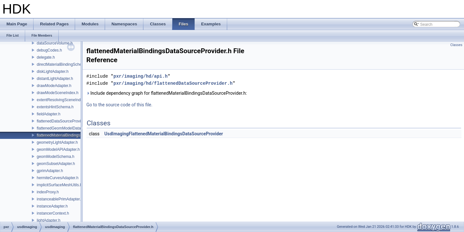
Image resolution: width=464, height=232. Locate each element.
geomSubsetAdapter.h (56, 163)
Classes (456, 45)
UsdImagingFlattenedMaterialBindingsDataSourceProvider (163, 133)
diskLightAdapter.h (53, 71)
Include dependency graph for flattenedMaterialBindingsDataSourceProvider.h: (166, 93)
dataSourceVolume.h (54, 43)
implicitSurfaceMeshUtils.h (59, 185)
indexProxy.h (48, 192)
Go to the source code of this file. (119, 104)
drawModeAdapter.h (54, 85)
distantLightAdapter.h (55, 78)
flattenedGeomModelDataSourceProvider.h (74, 128)
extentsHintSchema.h (55, 107)
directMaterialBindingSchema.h (63, 64)
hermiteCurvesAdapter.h (57, 178)
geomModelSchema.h (55, 156)
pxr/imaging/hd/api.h (140, 76)
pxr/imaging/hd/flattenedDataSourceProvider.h (173, 83)
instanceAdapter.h (52, 206)
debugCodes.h (49, 50)
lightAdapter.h (48, 220)
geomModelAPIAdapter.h (58, 149)
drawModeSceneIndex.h (57, 93)
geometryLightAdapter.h (57, 142)
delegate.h (46, 57)
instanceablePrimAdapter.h (60, 199)
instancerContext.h (53, 213)
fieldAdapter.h (48, 114)
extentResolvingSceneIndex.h (62, 100)
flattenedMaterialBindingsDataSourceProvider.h (77, 135)
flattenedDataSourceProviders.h (64, 121)
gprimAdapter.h (50, 171)
